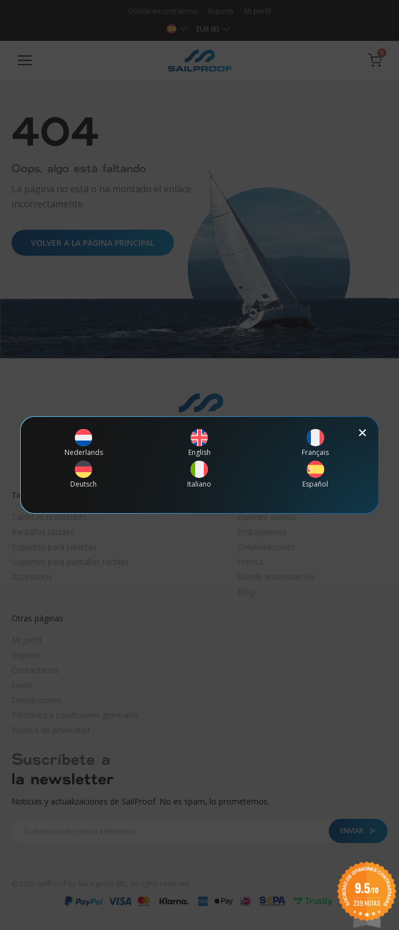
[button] (362, 433)
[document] (199, 465)
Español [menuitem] (315, 484)
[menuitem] (84, 442)
